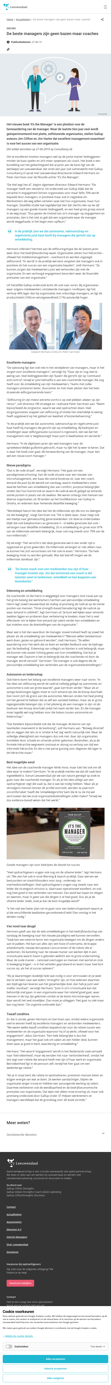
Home (10, 19)
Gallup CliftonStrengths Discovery (26, 1195)
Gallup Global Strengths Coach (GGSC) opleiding (34, 1191)
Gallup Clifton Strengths (20, 1188)
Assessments (14, 1222)
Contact (11, 1207)
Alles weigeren (55, 1378)
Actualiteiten (23, 19)
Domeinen (13, 1252)
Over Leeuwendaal (17, 1244)
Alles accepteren (55, 1359)
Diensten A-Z (14, 1229)
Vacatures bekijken (20, 1283)
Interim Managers (17, 1237)
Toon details (97, 1346)
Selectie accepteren (55, 1368)
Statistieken (17, 1347)
